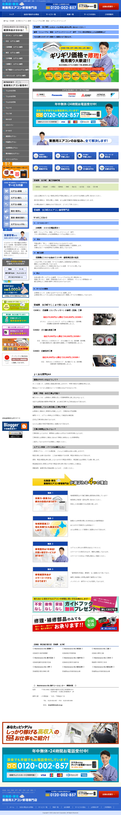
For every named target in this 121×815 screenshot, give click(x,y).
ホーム (12, 807)
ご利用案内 (109, 14)
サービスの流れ (89, 14)
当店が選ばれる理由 (31, 14)
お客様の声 (95, 807)
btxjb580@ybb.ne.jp (55, 705)
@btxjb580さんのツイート (11, 418)
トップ (12, 14)
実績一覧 (70, 14)
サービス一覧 (50, 14)
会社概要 (67, 807)
